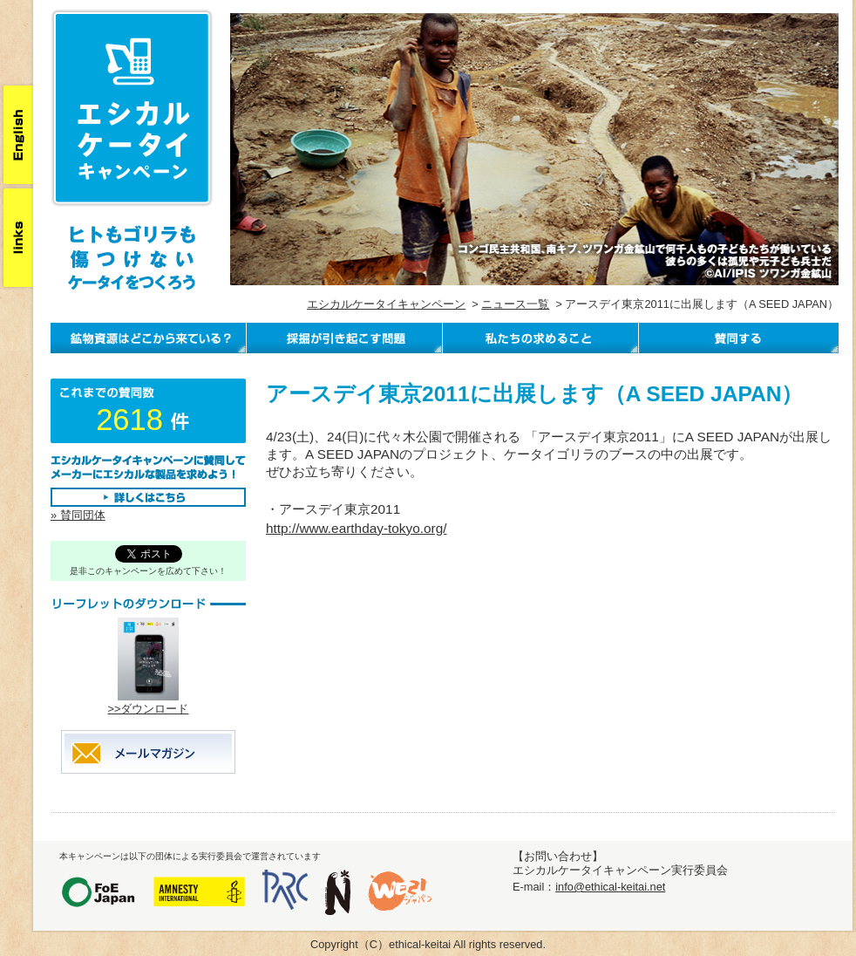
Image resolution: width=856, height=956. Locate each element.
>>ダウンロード (148, 708)
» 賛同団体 (78, 515)
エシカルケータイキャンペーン (386, 304)
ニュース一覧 (515, 304)
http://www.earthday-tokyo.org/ (356, 528)
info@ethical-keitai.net (610, 886)
